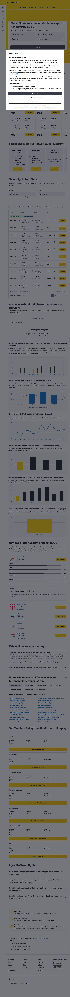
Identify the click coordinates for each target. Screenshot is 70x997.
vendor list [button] (15, 74)
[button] (35, 93)
